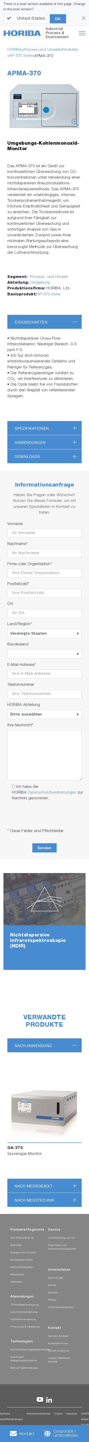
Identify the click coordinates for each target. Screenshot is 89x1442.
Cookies (58, 1414)
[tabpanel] (44, 921)
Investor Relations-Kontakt (59, 1360)
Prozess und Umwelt (42, 50)
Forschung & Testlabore (25, 1327)
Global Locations (58, 1351)
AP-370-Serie (49, 295)
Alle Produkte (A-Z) (22, 1238)
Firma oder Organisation (29, 564)
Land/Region (19, 624)
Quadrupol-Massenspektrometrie (23, 1359)
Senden (45, 848)
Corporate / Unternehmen (65, 1434)
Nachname (17, 544)
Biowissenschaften (21, 1260)
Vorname (15, 524)
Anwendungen (30, 443)
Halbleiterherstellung (23, 1319)
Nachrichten (56, 1278)
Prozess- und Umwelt (48, 277)
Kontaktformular (58, 1343)
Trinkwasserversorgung (24, 1305)
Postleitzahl (18, 584)
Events (52, 1285)
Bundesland (17, 645)
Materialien (17, 1274)
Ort (10, 604)
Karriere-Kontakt (58, 1336)
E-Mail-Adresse (21, 665)
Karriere (53, 1293)
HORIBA (14, 50)
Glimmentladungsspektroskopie (30, 1350)
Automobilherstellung (23, 1312)
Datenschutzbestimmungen (52, 793)
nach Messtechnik (34, 1200)
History (52, 1300)
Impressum (72, 1414)
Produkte (70, 50)
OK (58, 19)
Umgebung (40, 283)
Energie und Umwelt (23, 1253)
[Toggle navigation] (82, 33)
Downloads (27, 457)
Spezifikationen (32, 428)
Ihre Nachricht (20, 725)
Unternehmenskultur (61, 1307)
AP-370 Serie (21, 56)
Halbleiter (16, 1282)
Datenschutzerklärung (38, 1414)
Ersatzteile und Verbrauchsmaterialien (62, 1247)
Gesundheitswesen (21, 1267)
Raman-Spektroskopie (24, 1368)
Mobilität (16, 1245)
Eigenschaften (31, 322)
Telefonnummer (20, 685)
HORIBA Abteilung (23, 705)
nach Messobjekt (34, 1186)
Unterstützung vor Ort (61, 1238)
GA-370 (15, 1148)
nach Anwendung (33, 1046)
